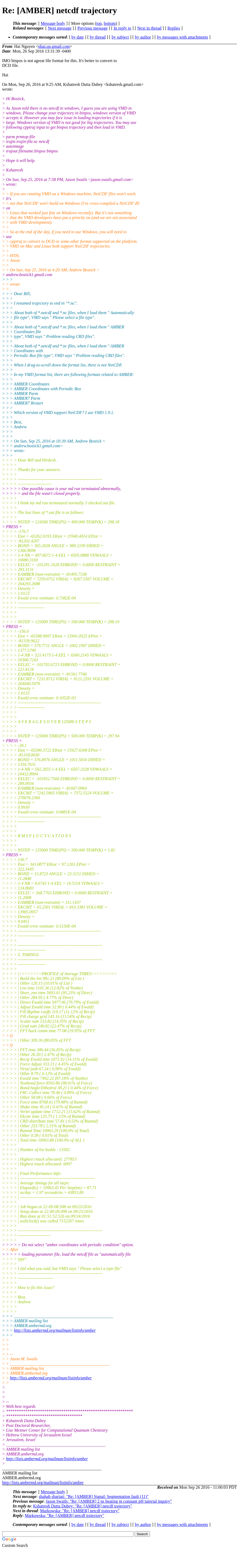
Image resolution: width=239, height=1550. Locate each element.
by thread (98, 37)
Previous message (92, 28)
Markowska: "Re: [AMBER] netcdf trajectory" (80, 1511)
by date (77, 37)
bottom (110, 23)
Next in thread (149, 28)
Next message (59, 28)
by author (143, 37)
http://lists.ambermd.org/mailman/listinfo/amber (55, 1330)
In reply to (122, 28)
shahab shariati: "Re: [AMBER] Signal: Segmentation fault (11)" (94, 1496)
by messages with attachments (182, 37)
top (99, 23)
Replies (173, 28)
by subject (120, 37)
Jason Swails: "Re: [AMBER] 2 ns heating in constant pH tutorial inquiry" (109, 1501)
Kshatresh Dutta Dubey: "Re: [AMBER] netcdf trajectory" (82, 1506)
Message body (53, 23)
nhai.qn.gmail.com (54, 46)
